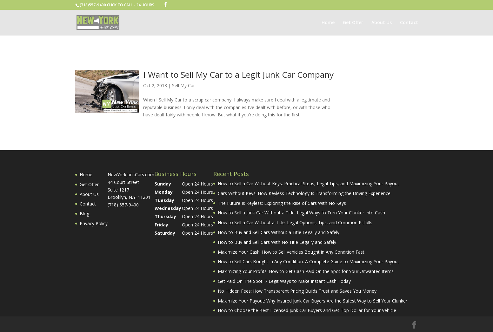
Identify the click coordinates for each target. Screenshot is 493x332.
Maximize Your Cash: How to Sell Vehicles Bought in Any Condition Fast (291, 252)
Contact (409, 22)
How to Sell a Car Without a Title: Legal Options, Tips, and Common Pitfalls (295, 222)
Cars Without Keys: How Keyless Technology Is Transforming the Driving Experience (304, 193)
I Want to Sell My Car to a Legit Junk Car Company (238, 74)
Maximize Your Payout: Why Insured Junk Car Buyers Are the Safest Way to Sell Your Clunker (312, 301)
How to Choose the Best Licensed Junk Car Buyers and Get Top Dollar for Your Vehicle (307, 310)
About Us (381, 22)
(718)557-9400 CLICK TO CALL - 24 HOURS (117, 5)
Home (328, 22)
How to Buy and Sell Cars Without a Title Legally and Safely (278, 232)
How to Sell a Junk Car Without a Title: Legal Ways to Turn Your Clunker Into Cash (301, 213)
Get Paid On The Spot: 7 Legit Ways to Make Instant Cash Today (284, 281)
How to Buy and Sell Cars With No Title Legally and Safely (277, 242)
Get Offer (353, 22)
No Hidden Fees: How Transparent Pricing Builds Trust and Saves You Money (297, 291)
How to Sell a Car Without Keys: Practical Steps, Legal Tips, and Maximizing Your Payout (308, 183)
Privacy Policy (94, 223)
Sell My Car (183, 85)
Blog (84, 214)
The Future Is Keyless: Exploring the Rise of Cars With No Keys (282, 203)
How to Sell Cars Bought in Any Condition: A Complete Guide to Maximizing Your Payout (308, 261)
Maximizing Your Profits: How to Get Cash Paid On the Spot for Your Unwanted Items (306, 271)
